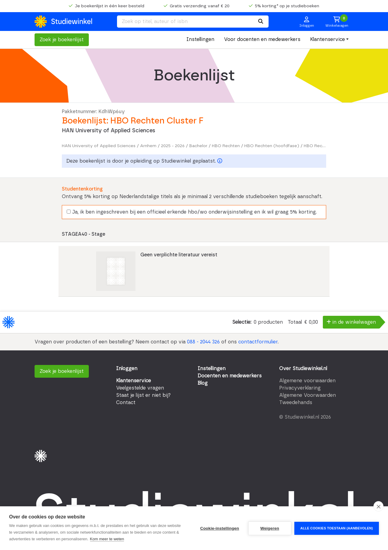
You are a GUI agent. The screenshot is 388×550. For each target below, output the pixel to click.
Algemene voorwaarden (307, 380)
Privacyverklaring (300, 388)
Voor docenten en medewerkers (262, 39)
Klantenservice (327, 39)
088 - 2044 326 (203, 341)
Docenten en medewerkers (230, 375)
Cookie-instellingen (219, 528)
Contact (125, 402)
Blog (203, 383)
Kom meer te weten (107, 539)
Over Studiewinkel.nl (303, 368)
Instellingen (200, 39)
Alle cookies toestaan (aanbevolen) (336, 528)
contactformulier (258, 341)
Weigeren (269, 528)
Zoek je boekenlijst (62, 39)
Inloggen (126, 368)
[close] (378, 506)
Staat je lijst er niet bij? (143, 395)
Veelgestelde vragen (140, 388)
